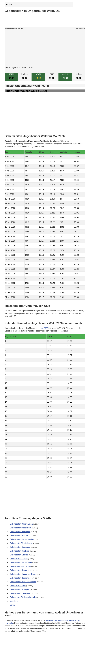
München (14, 601)
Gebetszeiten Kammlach (20, 593)
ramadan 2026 (42, 328)
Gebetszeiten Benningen (20, 547)
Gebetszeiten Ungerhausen (21, 524)
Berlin (12, 605)
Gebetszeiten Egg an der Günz (23, 574)
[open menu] (86, 4)
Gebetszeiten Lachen (19, 559)
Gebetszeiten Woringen (19, 589)
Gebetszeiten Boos (18, 586)
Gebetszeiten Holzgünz (19, 535)
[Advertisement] (45, 49)
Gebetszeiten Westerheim (20, 528)
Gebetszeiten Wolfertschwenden (23, 597)
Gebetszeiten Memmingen (21, 562)
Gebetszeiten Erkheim (19, 555)
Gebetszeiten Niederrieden (21, 570)
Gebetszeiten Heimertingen (21, 578)
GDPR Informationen (13, 643)
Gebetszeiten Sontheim (19, 551)
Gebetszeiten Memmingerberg (22, 539)
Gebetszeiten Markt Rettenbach (23, 582)
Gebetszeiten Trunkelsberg (21, 543)
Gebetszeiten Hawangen (20, 532)
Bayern (9, 4)
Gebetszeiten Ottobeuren (20, 566)
